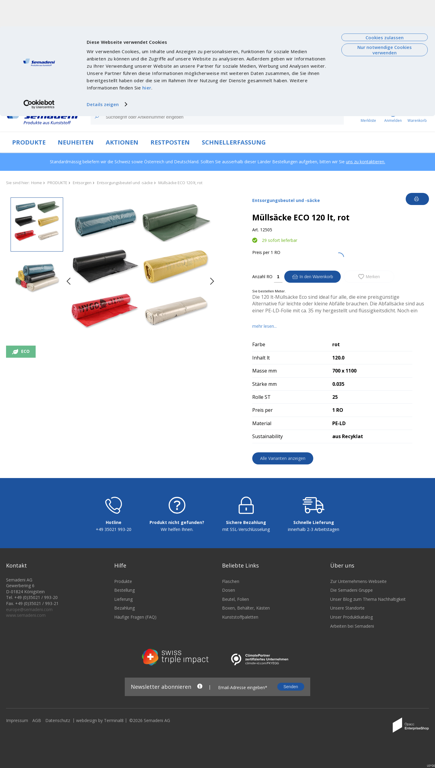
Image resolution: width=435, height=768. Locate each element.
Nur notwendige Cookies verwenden (384, 23)
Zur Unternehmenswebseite (29, 96)
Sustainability (267, 436)
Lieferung (123, 692)
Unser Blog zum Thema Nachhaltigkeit (368, 692)
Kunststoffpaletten (240, 711)
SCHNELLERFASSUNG (234, 142)
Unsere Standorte (347, 702)
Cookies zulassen (385, 11)
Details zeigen (103, 78)
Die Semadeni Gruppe (351, 684)
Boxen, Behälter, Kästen (246, 702)
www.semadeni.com (26, 709)
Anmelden (415, 96)
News (89, 96)
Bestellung (124, 684)
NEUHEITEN (76, 142)
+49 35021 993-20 (113, 623)
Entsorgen (82, 182)
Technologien (113, 96)
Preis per (260, 252)
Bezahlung (124, 702)
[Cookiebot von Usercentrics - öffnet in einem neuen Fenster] (39, 78)
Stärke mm (264, 384)
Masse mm (264, 370)
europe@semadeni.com (29, 703)
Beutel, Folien (235, 692)
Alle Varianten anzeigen (282, 458)
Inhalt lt (261, 357)
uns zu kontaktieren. (365, 161)
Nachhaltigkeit (146, 96)
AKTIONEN (122, 142)
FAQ (370, 96)
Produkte (123, 675)
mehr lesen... (264, 326)
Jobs (169, 96)
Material (261, 423)
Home (36, 182)
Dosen (228, 684)
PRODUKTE (29, 142)
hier (146, 61)
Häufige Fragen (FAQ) (135, 711)
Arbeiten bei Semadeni (352, 719)
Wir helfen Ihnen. (177, 623)
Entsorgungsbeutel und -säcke (125, 182)
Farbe (258, 344)
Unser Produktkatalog (351, 711)
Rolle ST (261, 397)
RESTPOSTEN (170, 142)
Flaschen (230, 675)
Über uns (70, 96)
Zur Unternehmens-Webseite (358, 675)
